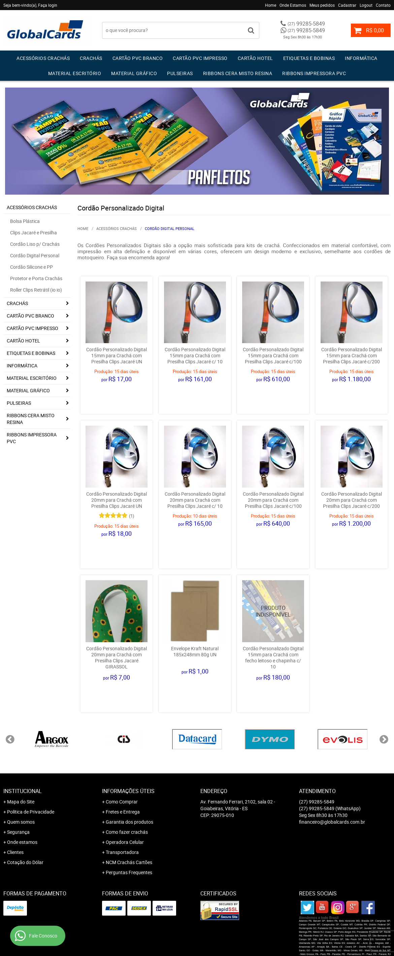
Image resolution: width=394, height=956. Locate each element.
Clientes (15, 852)
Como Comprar (122, 801)
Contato (383, 5)
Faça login (47, 5)
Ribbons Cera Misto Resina (237, 73)
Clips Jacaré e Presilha (33, 232)
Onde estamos (22, 842)
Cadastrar (347, 5)
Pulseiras (180, 73)
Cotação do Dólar (25, 862)
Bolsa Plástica (25, 221)
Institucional (22, 791)
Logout (366, 5)
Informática (361, 58)
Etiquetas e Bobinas (309, 58)
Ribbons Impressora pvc (314, 73)
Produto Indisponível (273, 611)
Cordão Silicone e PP (31, 267)
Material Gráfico (134, 73)
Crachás (91, 58)
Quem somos (21, 822)
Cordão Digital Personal (34, 255)
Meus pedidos (322, 5)
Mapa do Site (20, 801)
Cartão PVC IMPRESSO (200, 58)
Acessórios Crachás (43, 58)
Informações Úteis (128, 791)
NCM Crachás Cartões (129, 862)
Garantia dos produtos (129, 822)
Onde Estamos (293, 5)
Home (270, 5)
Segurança (18, 832)
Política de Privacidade (30, 812)
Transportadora (122, 852)
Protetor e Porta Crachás (36, 278)
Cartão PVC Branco (137, 58)
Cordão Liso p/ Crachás (35, 244)
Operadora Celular (125, 842)
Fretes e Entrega (123, 812)
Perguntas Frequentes (129, 872)
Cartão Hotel (255, 58)
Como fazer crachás (127, 832)
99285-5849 (306, 23)
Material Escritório (74, 73)
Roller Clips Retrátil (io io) (36, 290)
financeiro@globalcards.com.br (332, 822)
